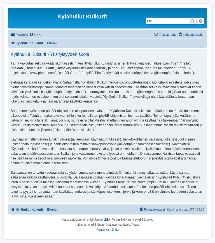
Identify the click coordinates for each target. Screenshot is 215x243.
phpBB (105, 219)
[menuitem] (35, 34)
